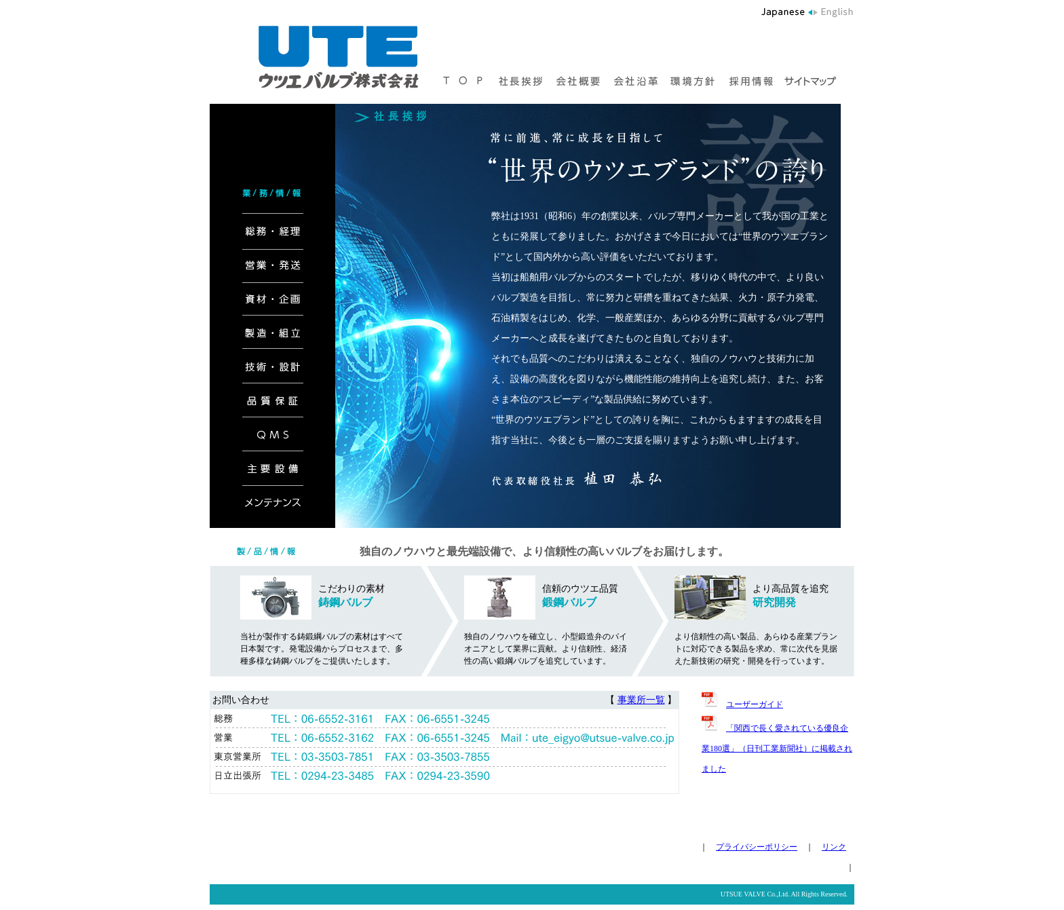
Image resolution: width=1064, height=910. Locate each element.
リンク (834, 847)
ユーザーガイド (754, 704)
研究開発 (774, 602)
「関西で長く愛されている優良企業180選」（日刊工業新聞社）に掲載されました (777, 748)
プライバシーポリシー (756, 847)
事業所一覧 (641, 700)
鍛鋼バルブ (569, 602)
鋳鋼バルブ (345, 602)
